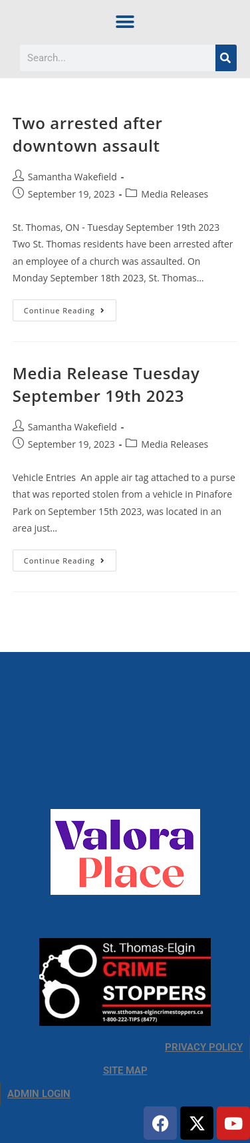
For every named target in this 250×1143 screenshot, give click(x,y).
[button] (125, 22)
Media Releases (174, 194)
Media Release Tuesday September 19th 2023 (106, 384)
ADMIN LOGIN (38, 1094)
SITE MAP (125, 1070)
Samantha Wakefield (72, 176)
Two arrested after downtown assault (88, 134)
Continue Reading (70, 307)
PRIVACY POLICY (204, 1047)
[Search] (226, 58)
